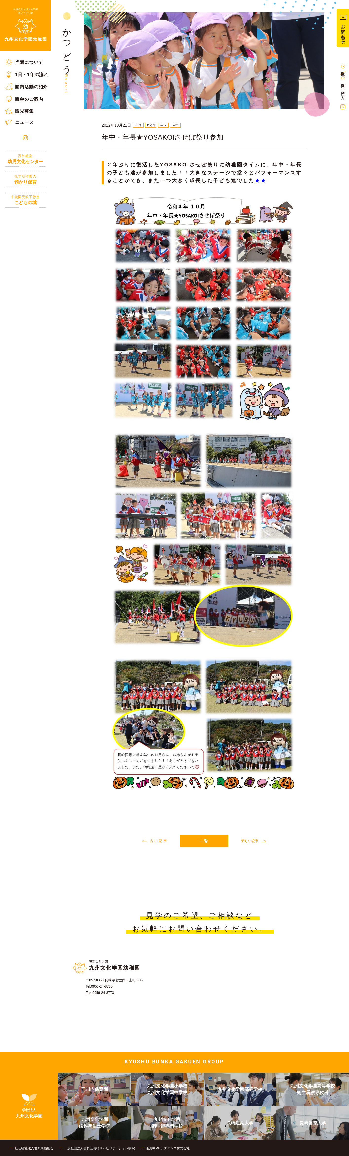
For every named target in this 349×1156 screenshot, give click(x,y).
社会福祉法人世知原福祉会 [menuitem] (34, 1148)
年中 (175, 125)
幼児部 (150, 125)
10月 (138, 125)
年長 (163, 125)
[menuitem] (25, 62)
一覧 (204, 841)
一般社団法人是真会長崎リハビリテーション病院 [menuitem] (99, 1148)
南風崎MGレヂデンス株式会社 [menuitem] (168, 1148)
